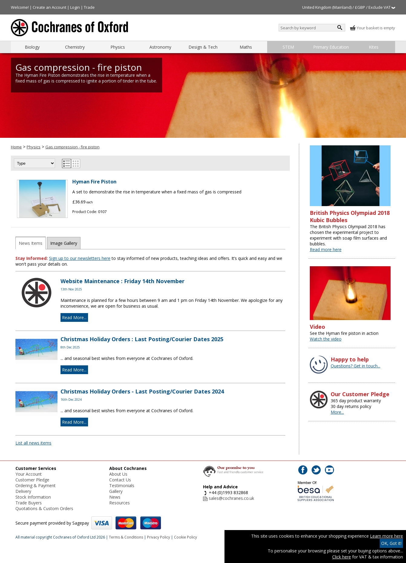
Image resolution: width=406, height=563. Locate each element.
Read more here (326, 249)
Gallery (116, 491)
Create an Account (49, 7)
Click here (341, 557)
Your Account (28, 474)
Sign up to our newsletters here (79, 258)
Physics (117, 47)
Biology (32, 47)
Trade (89, 7)
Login (75, 7)
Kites (373, 47)
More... (337, 412)
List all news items (33, 443)
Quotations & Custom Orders (44, 508)
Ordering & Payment (35, 485)
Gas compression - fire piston (72, 147)
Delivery (23, 491)
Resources (119, 503)
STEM (288, 47)
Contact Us (120, 480)
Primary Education (331, 47)
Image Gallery (63, 243)
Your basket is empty (372, 28)
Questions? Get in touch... (355, 366)
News (114, 497)
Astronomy (160, 47)
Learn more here (386, 536)
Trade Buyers (28, 503)
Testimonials (121, 485)
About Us (118, 474)
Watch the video (326, 339)
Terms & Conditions (126, 537)
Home (16, 147)
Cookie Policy (185, 537)
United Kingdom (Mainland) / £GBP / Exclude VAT (348, 7)
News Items (30, 243)
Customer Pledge (32, 480)
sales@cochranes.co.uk (231, 498)
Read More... (74, 317)
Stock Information (33, 497)
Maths (246, 47)
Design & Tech (203, 47)
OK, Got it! (391, 543)
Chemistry (75, 47)
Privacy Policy (158, 537)
